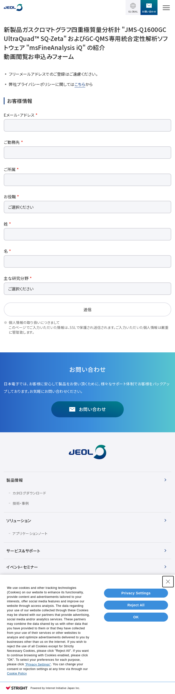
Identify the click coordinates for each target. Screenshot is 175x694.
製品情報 (14, 480)
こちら (80, 84)
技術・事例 (20, 503)
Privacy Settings (136, 623)
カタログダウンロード (29, 492)
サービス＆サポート (23, 551)
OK (136, 647)
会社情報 (14, 583)
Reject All (136, 635)
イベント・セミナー (22, 567)
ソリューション (18, 520)
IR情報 (12, 599)
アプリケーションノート (30, 533)
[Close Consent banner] (168, 612)
